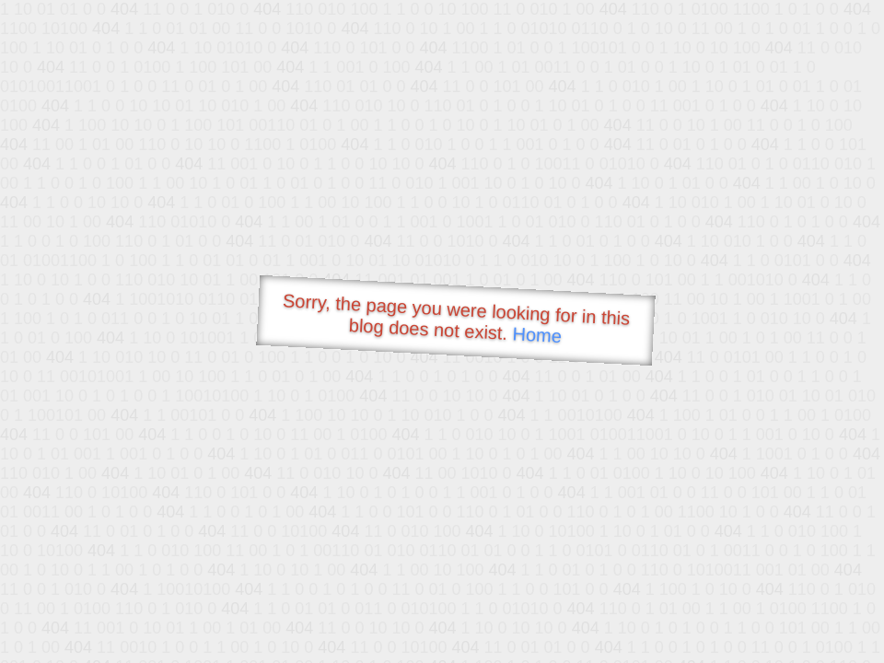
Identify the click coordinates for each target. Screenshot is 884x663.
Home (537, 334)
